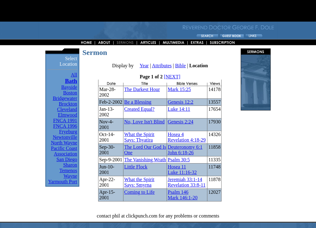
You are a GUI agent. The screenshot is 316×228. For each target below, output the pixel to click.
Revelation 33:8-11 (187, 185)
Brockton (68, 103)
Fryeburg (68, 131)
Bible (180, 65)
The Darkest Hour (142, 89)
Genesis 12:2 (180, 102)
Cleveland (67, 109)
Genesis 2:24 (180, 121)
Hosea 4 (176, 134)
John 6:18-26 (180, 152)
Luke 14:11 (179, 109)
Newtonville (65, 137)
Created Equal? (139, 109)
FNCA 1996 (65, 126)
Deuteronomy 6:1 (185, 147)
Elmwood (67, 115)
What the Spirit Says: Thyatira (139, 137)
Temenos (68, 170)
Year (143, 65)
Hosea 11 (177, 166)
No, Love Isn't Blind (144, 121)
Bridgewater (65, 98)
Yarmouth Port (62, 181)
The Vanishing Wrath (145, 159)
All (74, 74)
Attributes (162, 65)
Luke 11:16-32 (182, 172)
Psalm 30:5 (179, 159)
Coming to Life (139, 192)
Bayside (69, 87)
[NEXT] (172, 76)
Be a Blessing (137, 102)
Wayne (70, 176)
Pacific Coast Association (64, 151)
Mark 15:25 (179, 89)
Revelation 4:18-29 (187, 140)
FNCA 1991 (65, 120)
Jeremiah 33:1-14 (185, 179)
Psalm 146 (178, 192)
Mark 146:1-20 (182, 197)
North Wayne (64, 142)
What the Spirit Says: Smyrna (139, 182)
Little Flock (135, 166)
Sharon (70, 165)
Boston (70, 92)
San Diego (66, 159)
